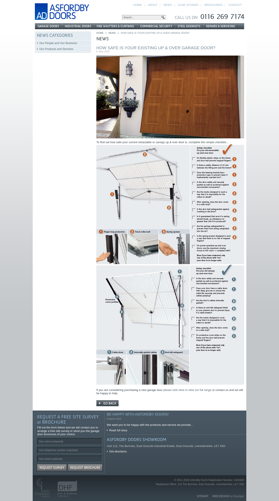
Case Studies (188, 5)
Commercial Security (156, 26)
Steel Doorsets (189, 26)
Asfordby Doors (62, 11)
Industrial (78, 26)
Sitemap (202, 496)
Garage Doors (48, 26)
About (153, 5)
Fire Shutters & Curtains (115, 26)
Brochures (213, 5)
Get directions (118, 451)
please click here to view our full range (187, 390)
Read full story (118, 430)
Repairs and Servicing (220, 26)
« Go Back (107, 403)
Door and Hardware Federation (65, 488)
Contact (235, 5)
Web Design (220, 496)
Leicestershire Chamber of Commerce (44, 488)
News (112, 33)
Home (100, 33)
